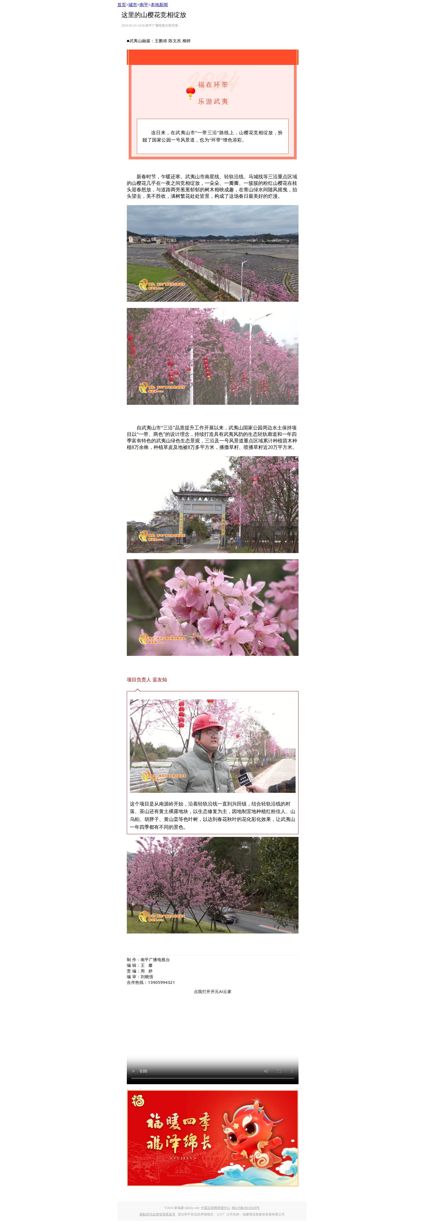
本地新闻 (159, 4)
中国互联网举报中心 (215, 1208)
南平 (144, 4)
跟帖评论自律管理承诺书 (157, 1214)
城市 (132, 4)
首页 (121, 4)
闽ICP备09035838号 (246, 1208)
